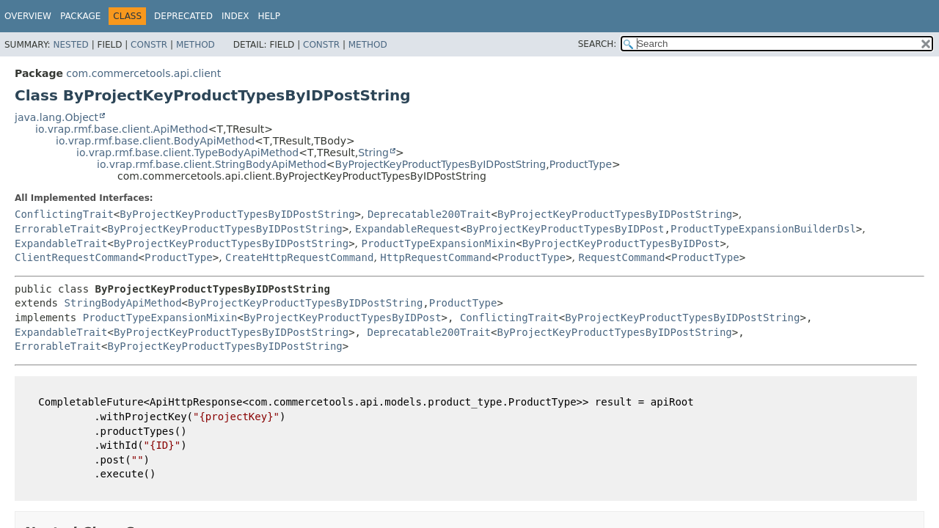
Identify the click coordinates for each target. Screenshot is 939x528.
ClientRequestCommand (77, 257)
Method (195, 45)
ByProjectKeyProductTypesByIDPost (566, 229)
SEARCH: (597, 44)
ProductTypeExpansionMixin (439, 243)
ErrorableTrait (58, 229)
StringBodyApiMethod (122, 303)
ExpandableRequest (407, 229)
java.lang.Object (56, 117)
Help (268, 16)
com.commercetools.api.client (143, 73)
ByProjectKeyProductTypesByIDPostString (441, 164)
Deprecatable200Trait (430, 214)
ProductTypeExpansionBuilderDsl (763, 229)
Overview (27, 16)
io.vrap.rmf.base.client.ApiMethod (121, 129)
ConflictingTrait (64, 214)
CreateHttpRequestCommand (299, 257)
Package (80, 16)
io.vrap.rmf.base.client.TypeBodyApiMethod (187, 152)
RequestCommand (622, 257)
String (373, 152)
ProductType (580, 164)
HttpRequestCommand (436, 257)
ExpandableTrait (61, 243)
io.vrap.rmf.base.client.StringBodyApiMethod (211, 164)
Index (235, 16)
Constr (149, 45)
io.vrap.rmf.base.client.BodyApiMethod (155, 141)
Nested (70, 45)
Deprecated (183, 16)
